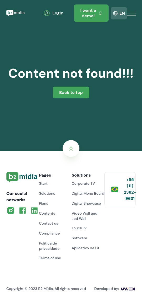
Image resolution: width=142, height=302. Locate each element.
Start (43, 183)
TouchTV (79, 228)
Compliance (49, 233)
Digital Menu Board (88, 193)
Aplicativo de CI (85, 248)
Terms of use (50, 258)
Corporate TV (83, 183)
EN (122, 13)
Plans (43, 203)
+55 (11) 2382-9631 (123, 189)
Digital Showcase (86, 203)
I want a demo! (91, 13)
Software (79, 238)
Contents (47, 213)
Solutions (47, 193)
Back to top (71, 92)
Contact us (48, 223)
